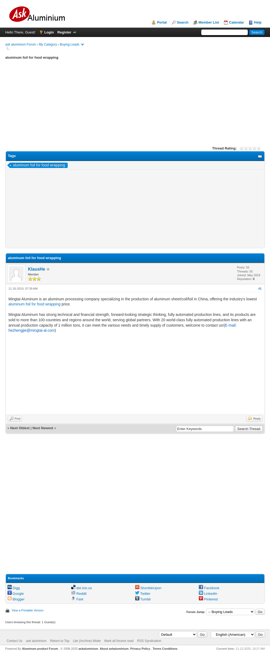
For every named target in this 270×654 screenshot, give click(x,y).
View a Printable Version (28, 610)
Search (182, 22)
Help (257, 22)
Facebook (209, 588)
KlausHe (36, 269)
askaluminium (88, 648)
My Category (48, 44)
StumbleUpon (148, 588)
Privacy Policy (140, 648)
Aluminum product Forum (40, 648)
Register (64, 32)
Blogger (16, 599)
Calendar (236, 22)
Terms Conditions (165, 648)
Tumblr (143, 599)
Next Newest (42, 428)
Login (49, 32)
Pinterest (208, 599)
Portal (162, 22)
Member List (209, 22)
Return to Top (59, 641)
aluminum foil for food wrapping (39, 165)
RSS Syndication (149, 641)
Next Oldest (19, 428)
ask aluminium (36, 641)
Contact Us (14, 641)
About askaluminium (114, 648)
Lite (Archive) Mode (87, 641)
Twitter (143, 594)
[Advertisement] (135, 106)
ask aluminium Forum (20, 44)
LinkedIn (208, 594)
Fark (77, 599)
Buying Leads (69, 44)
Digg (13, 588)
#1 (259, 288)
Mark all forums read (119, 641)
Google (15, 594)
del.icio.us (81, 588)
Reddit (78, 594)
